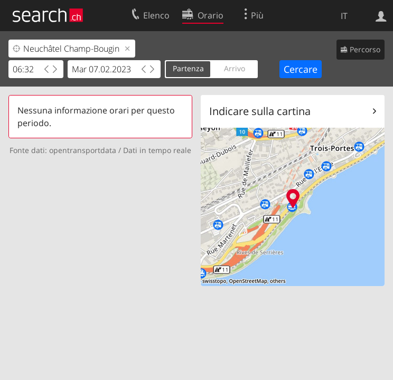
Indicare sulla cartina (260, 111)
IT (344, 16)
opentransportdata (82, 150)
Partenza (188, 68)
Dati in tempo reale (157, 150)
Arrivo (234, 68)
